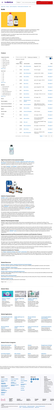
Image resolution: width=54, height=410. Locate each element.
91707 (21, 132)
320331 (21, 107)
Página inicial (3, 6)
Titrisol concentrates (22, 251)
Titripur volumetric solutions (9, 251)
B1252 (21, 100)
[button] (7, 299)
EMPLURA (28, 207)
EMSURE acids (4, 197)
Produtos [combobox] (18, 2)
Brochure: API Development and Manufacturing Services (13, 271)
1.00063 (21, 104)
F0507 (21, 90)
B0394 (21, 114)
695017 (21, 93)
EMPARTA (6, 206)
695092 (21, 80)
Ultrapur (15, 166)
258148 (21, 69)
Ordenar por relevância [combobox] (32, 57)
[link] (5, 381)
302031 (21, 73)
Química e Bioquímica (13, 6)
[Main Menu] (2, 2)
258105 (21, 76)
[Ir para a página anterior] (11, 282)
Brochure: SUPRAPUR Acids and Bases (9, 267)
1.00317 (21, 118)
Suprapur (8, 166)
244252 (21, 97)
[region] (27, 298)
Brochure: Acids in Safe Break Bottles (9, 275)
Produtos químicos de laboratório (23, 6)
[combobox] (28, 2)
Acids (30, 6)
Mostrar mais (3, 68)
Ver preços (50, 66)
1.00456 (21, 122)
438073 (21, 83)
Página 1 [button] (42, 136)
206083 (21, 125)
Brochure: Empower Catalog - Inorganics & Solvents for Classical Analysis (16, 264)
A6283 (21, 86)
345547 (21, 111)
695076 (21, 129)
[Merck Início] (9, 2)
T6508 (21, 66)
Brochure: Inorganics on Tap (7, 278)
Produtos (7, 6)
